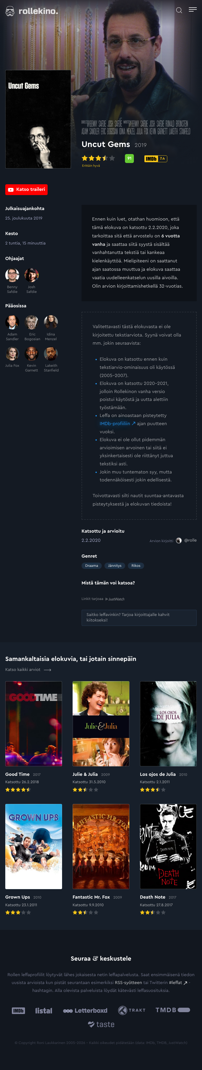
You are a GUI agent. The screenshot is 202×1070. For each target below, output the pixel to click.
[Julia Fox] (12, 360)
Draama (91, 566)
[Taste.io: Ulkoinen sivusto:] (101, 1025)
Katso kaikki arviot (28, 670)
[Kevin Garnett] (31, 360)
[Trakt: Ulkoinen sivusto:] (132, 1010)
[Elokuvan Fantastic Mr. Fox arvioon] (101, 860)
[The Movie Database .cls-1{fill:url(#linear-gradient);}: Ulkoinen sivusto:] (172, 1010)
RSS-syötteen (128, 983)
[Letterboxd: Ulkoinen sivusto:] (85, 1010)
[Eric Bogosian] (31, 328)
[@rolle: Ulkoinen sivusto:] (186, 540)
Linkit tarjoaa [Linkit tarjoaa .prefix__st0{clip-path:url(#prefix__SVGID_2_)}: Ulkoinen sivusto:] (103, 599)
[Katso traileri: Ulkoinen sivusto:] (26, 190)
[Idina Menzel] (51, 328)
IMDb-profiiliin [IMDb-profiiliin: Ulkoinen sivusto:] (115, 423)
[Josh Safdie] (31, 281)
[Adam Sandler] (12, 328)
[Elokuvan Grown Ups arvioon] (33, 860)
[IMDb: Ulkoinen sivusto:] (18, 1010)
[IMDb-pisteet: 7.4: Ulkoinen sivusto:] (155, 159)
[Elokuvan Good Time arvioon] (33, 737)
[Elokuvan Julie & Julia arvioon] (101, 737)
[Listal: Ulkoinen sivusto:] (42, 1010)
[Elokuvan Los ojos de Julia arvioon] (168, 737)
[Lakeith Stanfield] (51, 360)
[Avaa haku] (179, 10)
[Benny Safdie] (12, 281)
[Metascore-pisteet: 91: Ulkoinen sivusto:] (129, 159)
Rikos (136, 566)
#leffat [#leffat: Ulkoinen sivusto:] (175, 983)
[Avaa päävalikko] (193, 10)
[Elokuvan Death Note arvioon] (168, 860)
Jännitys (115, 566)
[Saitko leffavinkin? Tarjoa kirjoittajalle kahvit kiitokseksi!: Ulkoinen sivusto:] (139, 618)
